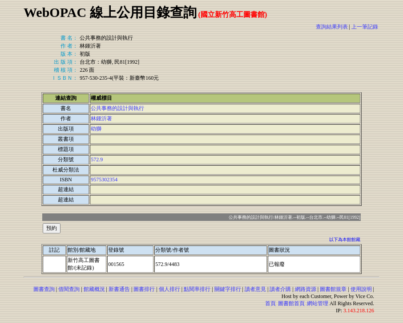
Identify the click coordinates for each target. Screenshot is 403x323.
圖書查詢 (44, 289)
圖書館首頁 (291, 303)
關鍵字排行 (227, 289)
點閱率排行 (197, 289)
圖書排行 (144, 289)
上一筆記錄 (364, 27)
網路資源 (305, 289)
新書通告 (119, 289)
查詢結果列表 (332, 27)
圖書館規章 (333, 289)
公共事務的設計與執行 (117, 108)
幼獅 (96, 129)
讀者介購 (280, 289)
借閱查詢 (69, 289)
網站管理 (317, 303)
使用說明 (361, 289)
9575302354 (104, 179)
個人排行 (169, 289)
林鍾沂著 (101, 118)
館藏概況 (94, 289)
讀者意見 (255, 289)
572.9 (97, 159)
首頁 (270, 303)
